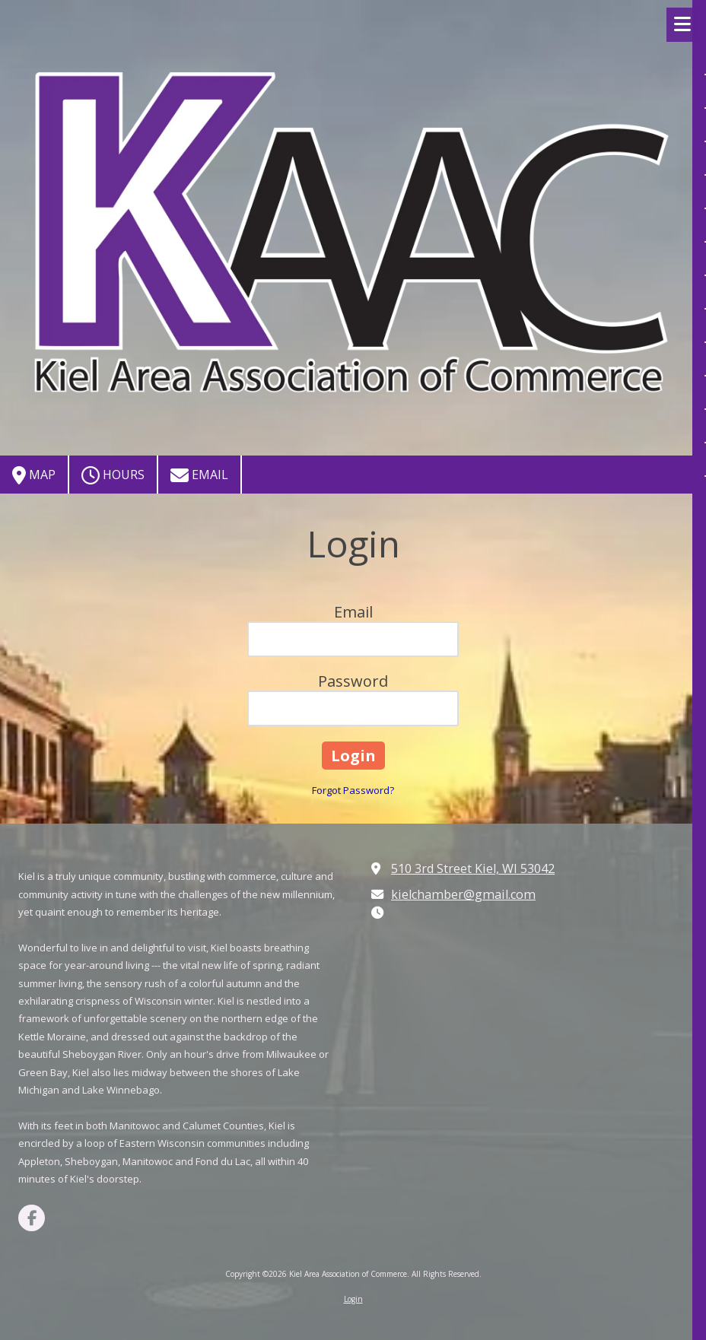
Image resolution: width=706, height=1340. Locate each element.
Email (199, 475)
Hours (113, 475)
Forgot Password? (353, 790)
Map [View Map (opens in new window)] (34, 475)
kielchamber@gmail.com (463, 894)
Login (353, 1299)
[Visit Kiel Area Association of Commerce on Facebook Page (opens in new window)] (31, 1218)
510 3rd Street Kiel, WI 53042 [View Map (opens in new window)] (473, 868)
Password (353, 681)
